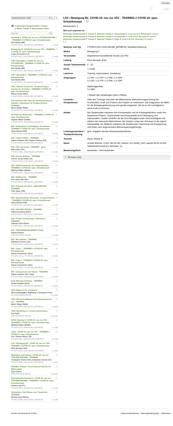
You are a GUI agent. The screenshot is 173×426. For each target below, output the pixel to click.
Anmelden (166, 3)
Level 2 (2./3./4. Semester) (138, 34)
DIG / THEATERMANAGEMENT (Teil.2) (27, 230)
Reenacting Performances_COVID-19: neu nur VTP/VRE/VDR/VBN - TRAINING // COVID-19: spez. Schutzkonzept (32, 380)
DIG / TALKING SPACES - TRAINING (26, 209)
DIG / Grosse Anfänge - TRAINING (26, 156)
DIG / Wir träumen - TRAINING (24, 239)
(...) (64, 42)
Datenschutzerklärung (130, 413)
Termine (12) (74, 157)
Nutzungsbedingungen (150, 413)
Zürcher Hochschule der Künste (24, 413)
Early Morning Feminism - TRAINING (27, 281)
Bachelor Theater (104, 34)
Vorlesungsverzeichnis (35, 9)
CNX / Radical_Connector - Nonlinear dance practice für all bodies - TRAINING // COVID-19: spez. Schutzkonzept (31, 89)
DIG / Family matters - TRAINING (25, 138)
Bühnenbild (37, 29)
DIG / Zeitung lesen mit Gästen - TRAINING (29, 272)
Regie (116, 39)
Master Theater (23, 29)
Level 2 (155, 34)
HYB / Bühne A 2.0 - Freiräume (24, 290)
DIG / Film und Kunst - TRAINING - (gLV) (28, 147)
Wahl (47, 29)
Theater (44, 26)
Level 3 (153, 36)
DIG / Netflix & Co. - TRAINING (24, 177)
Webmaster (166, 413)
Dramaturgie (119, 34)
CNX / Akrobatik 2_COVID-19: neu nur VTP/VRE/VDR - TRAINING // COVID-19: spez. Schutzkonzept (30, 63)
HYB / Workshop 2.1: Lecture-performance (29, 311)
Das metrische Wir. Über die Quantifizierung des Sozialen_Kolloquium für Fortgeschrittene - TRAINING (31, 103)
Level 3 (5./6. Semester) (137, 36)
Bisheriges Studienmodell (28, 26)
